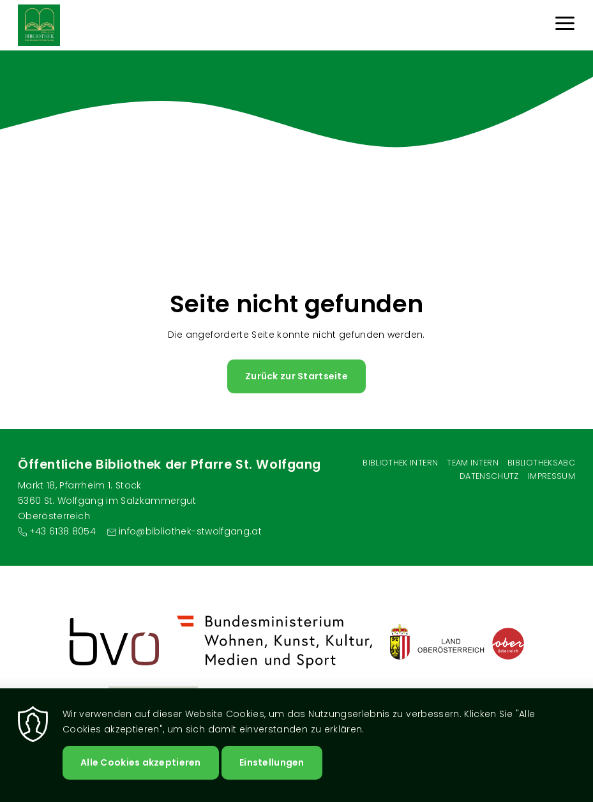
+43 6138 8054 (62, 531)
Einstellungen (271, 762)
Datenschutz (489, 476)
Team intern (473, 462)
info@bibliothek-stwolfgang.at (190, 531)
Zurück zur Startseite (296, 376)
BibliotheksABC (541, 462)
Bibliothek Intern (400, 462)
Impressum (551, 476)
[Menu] (565, 25)
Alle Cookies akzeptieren (140, 762)
